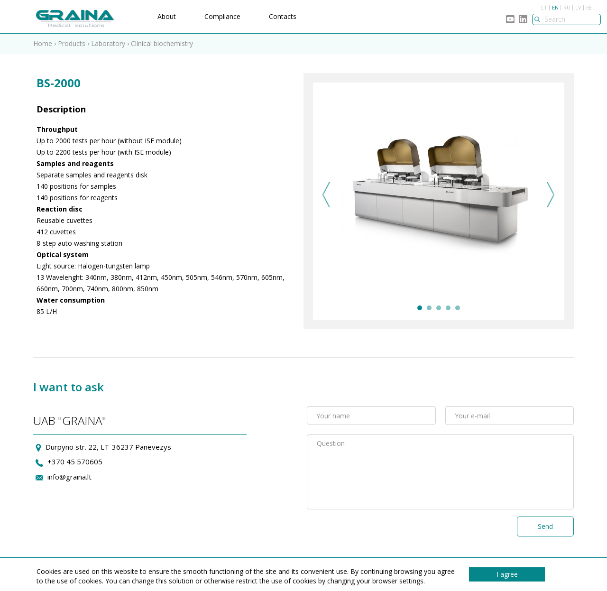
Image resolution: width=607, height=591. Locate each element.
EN (555, 7)
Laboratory (109, 43)
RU (566, 7)
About (166, 16)
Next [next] (551, 194)
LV (578, 7)
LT (544, 7)
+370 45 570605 (74, 461)
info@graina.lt (69, 476)
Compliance (222, 16)
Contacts (282, 16)
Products (71, 43)
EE (589, 7)
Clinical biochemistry (162, 43)
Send (545, 526)
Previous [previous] (326, 194)
